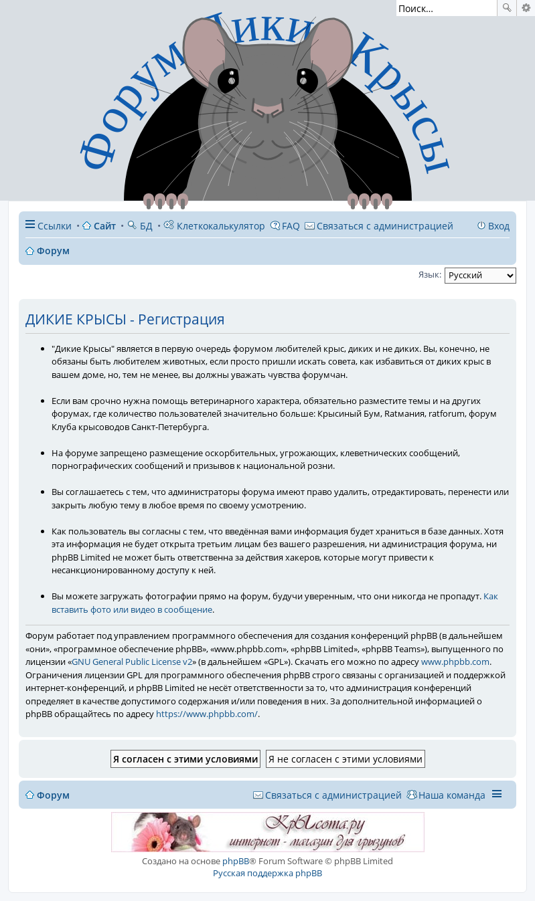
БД (140, 225)
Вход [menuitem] (499, 225)
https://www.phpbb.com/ (207, 714)
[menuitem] (379, 225)
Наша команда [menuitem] (451, 795)
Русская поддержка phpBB (267, 873)
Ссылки (54, 225)
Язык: (429, 274)
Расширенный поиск (526, 8)
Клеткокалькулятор (214, 225)
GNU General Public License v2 (132, 662)
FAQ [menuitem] (291, 225)
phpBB (235, 861)
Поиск (507, 8)
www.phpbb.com (455, 662)
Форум (53, 795)
